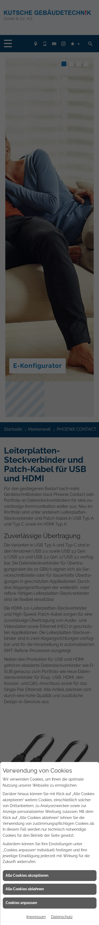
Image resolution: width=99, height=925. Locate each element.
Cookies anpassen (21, 903)
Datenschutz (62, 917)
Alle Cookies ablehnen (25, 889)
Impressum (36, 917)
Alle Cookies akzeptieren (27, 875)
